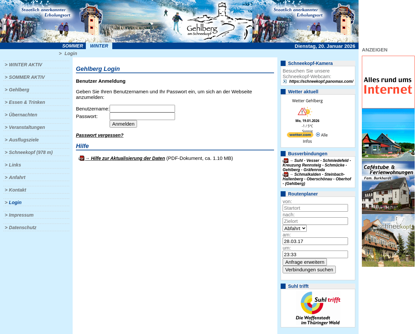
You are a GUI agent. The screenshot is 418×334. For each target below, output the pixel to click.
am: (287, 234)
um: (287, 248)
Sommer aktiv (27, 77)
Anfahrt (17, 177)
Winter (99, 45)
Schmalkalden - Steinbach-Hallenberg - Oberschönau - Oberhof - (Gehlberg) (317, 179)
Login (70, 53)
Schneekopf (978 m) (30, 152)
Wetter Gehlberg (307, 101)
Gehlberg (19, 89)
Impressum (21, 215)
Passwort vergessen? (99, 135)
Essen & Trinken (27, 102)
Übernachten (23, 114)
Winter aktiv (25, 64)
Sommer (72, 45)
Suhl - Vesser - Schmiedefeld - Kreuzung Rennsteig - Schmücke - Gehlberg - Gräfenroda (317, 165)
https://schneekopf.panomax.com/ (321, 81)
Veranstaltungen (27, 127)
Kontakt (17, 190)
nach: (289, 214)
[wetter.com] (300, 136)
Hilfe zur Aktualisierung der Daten (128, 158)
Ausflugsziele (24, 139)
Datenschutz (22, 227)
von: (287, 201)
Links (15, 164)
